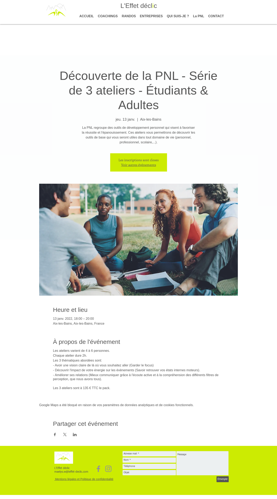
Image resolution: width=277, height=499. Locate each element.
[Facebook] (98, 469)
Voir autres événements (138, 165)
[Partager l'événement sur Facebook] (55, 434)
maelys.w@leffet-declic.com (71, 471)
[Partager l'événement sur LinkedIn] (75, 434)
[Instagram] (108, 469)
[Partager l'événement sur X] (65, 434)
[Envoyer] (223, 479)
